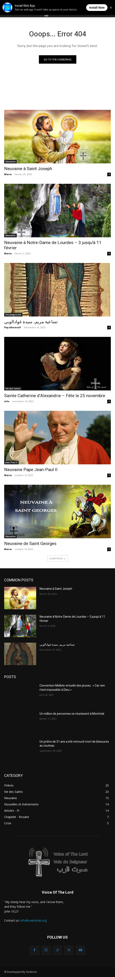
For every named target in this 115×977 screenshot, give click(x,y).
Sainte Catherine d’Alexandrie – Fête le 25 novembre (54, 395)
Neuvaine (10, 161)
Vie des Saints (12, 388)
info (6, 401)
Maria (8, 174)
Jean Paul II (11, 462)
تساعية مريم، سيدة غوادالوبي (31, 321)
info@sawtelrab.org (33, 920)
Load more (58, 558)
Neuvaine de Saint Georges (30, 543)
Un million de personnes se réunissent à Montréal (72, 713)
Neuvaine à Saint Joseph (28, 168)
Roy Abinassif (12, 327)
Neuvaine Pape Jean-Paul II (30, 469)
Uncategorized (13, 314)
